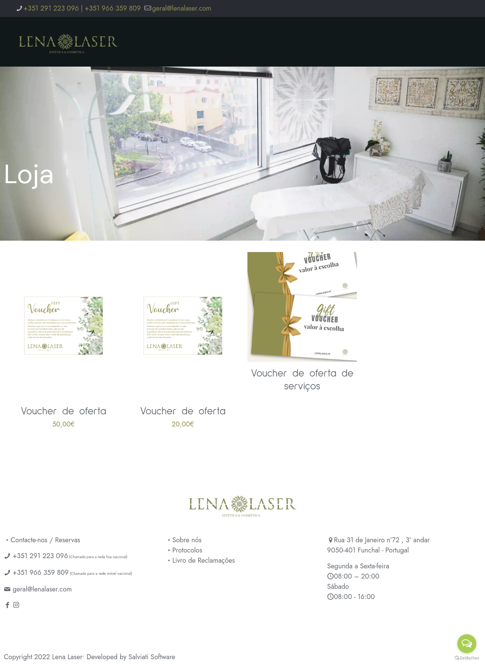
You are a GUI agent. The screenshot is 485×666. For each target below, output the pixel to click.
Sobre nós (184, 540)
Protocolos (184, 550)
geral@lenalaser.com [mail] (181, 8)
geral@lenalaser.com (42, 589)
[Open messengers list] (466, 643)
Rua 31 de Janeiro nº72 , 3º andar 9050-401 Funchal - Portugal (378, 545)
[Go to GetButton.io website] (467, 658)
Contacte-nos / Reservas (42, 540)
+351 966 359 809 (41, 572)
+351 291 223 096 (40, 556)
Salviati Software (151, 657)
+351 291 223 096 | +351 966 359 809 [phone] (82, 8)
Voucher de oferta (63, 411)
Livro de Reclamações (200, 560)
